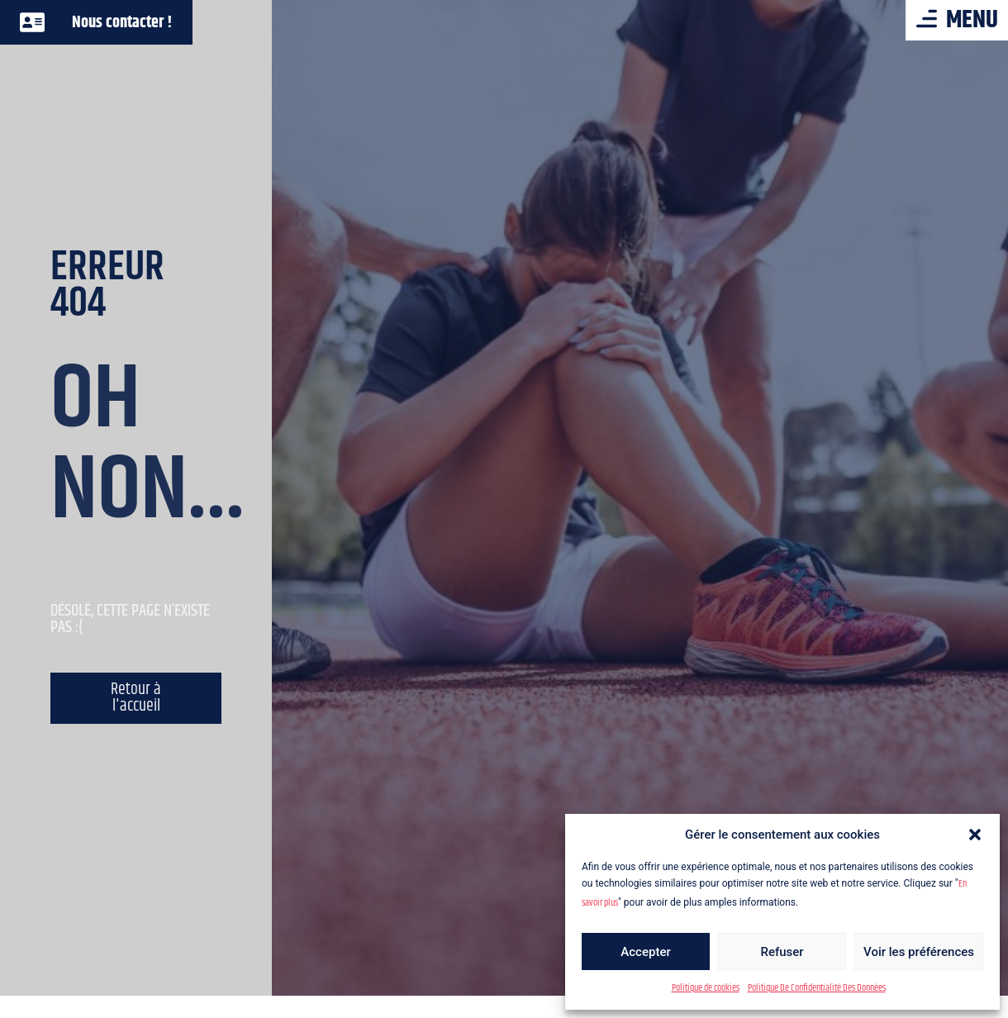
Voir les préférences (918, 951)
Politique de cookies (705, 988)
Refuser (781, 951)
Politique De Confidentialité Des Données (817, 988)
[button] (975, 834)
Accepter (645, 951)
